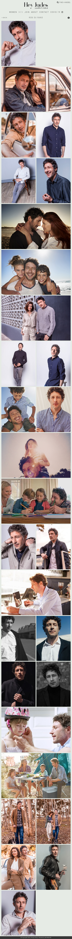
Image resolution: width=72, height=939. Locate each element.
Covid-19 (55, 12)
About (34, 12)
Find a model (65, 2)
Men (21, 12)
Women (13, 12)
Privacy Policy (34, 937)
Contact (44, 12)
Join (27, 12)
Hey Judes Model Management (36, 5)
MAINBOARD (48, 937)
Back (4, 17)
